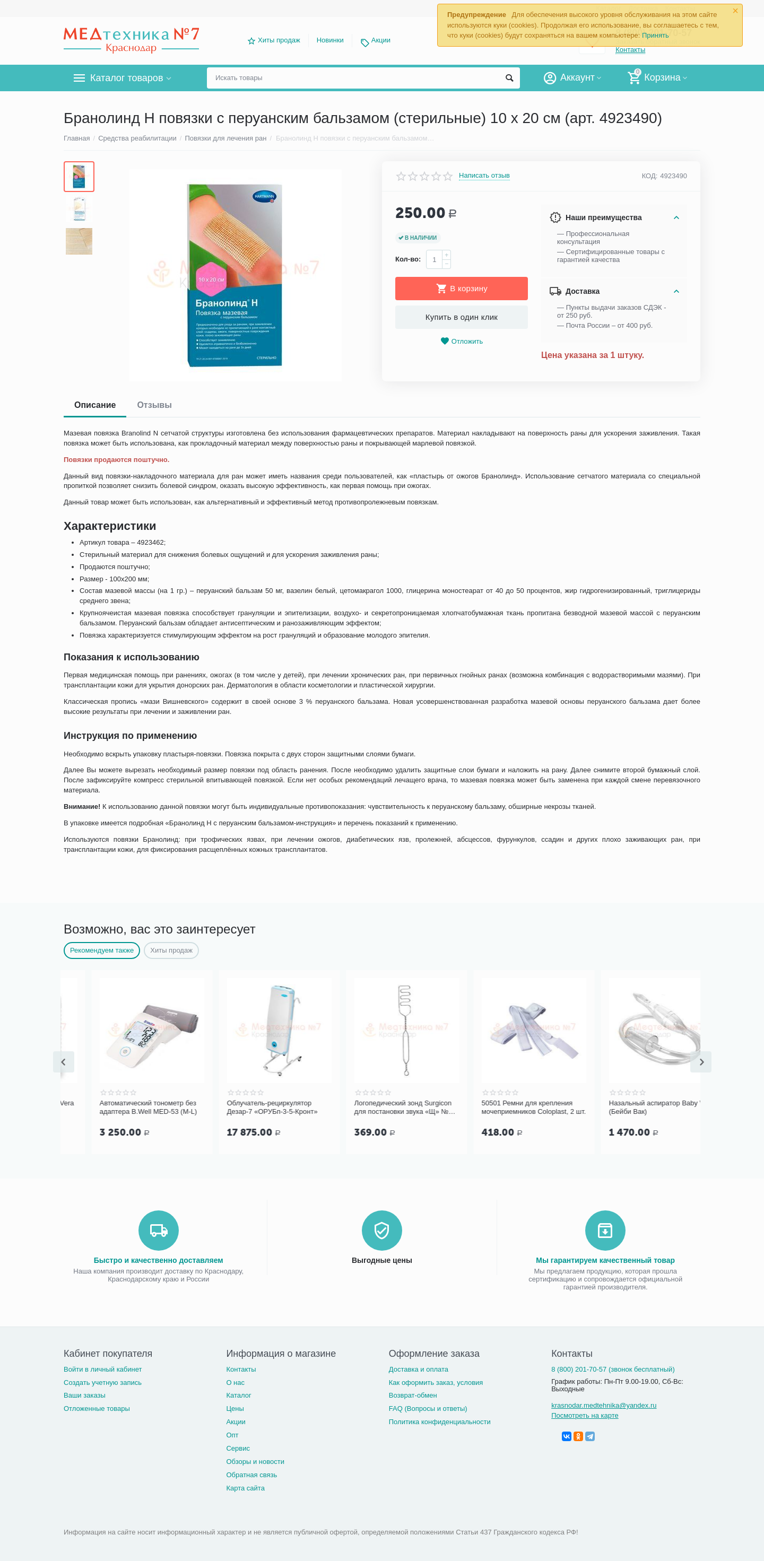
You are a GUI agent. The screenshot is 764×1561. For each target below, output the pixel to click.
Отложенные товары (97, 1408)
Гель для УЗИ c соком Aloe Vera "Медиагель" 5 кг (122, 1107)
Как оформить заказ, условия (436, 1382)
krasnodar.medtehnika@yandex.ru (603, 1405)
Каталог (238, 1395)
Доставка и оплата (418, 1369)
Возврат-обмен (413, 1395)
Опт (232, 1435)
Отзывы (154, 404)
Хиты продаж (279, 40)
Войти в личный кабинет (103, 1369)
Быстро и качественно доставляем (158, 1260)
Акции (380, 40)
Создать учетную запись (103, 1382)
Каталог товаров (126, 78)
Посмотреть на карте (585, 1415)
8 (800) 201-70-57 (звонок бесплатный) (613, 1369)
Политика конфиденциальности (440, 1422)
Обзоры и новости (255, 1462)
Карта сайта (245, 1488)
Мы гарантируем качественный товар (605, 1260)
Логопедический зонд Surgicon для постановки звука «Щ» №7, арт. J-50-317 (504, 1107)
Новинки (330, 40)
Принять (655, 35)
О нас (235, 1382)
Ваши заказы (85, 1395)
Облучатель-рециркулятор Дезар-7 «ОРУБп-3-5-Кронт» (371, 1107)
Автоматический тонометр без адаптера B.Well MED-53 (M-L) (248, 1107)
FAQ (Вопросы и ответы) (428, 1408)
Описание (95, 404)
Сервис (238, 1448)
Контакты (241, 1369)
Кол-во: (408, 259)
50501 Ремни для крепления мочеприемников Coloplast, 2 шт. (633, 1107)
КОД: (650, 176)
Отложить (461, 341)
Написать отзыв (484, 175)
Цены (235, 1408)
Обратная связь (251, 1475)
